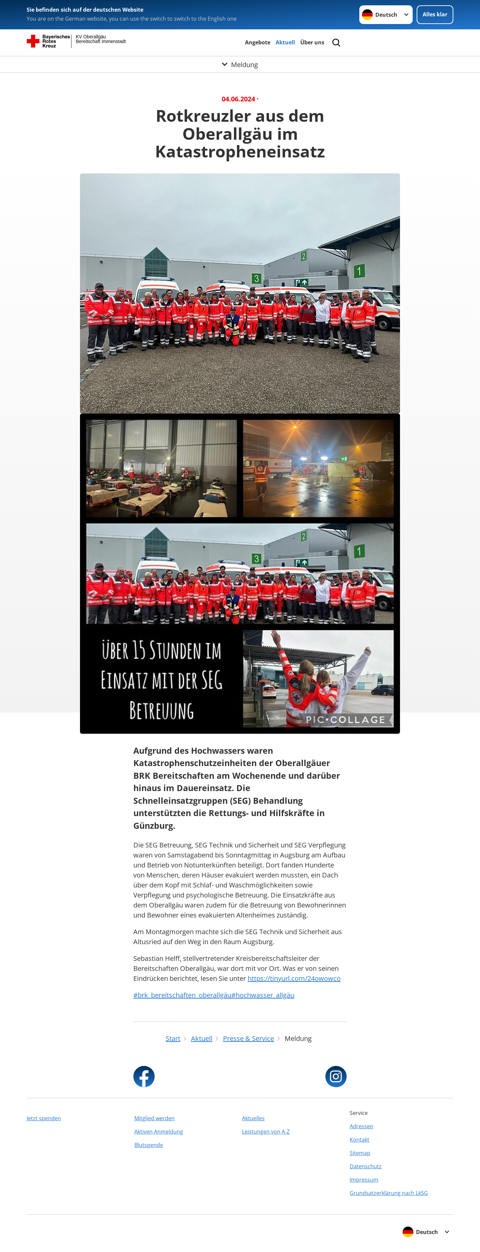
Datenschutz (366, 1166)
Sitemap (360, 1153)
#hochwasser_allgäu (262, 995)
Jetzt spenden (44, 1118)
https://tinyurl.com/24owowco (294, 978)
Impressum (364, 1179)
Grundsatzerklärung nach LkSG (389, 1193)
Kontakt (359, 1139)
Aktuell (285, 42)
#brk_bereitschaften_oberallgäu (182, 995)
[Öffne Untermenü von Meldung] (240, 64)
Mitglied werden (154, 1118)
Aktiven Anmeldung (158, 1131)
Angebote (257, 42)
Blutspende (148, 1145)
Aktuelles (253, 1118)
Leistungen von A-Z (266, 1131)
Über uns (312, 42)
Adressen (361, 1126)
